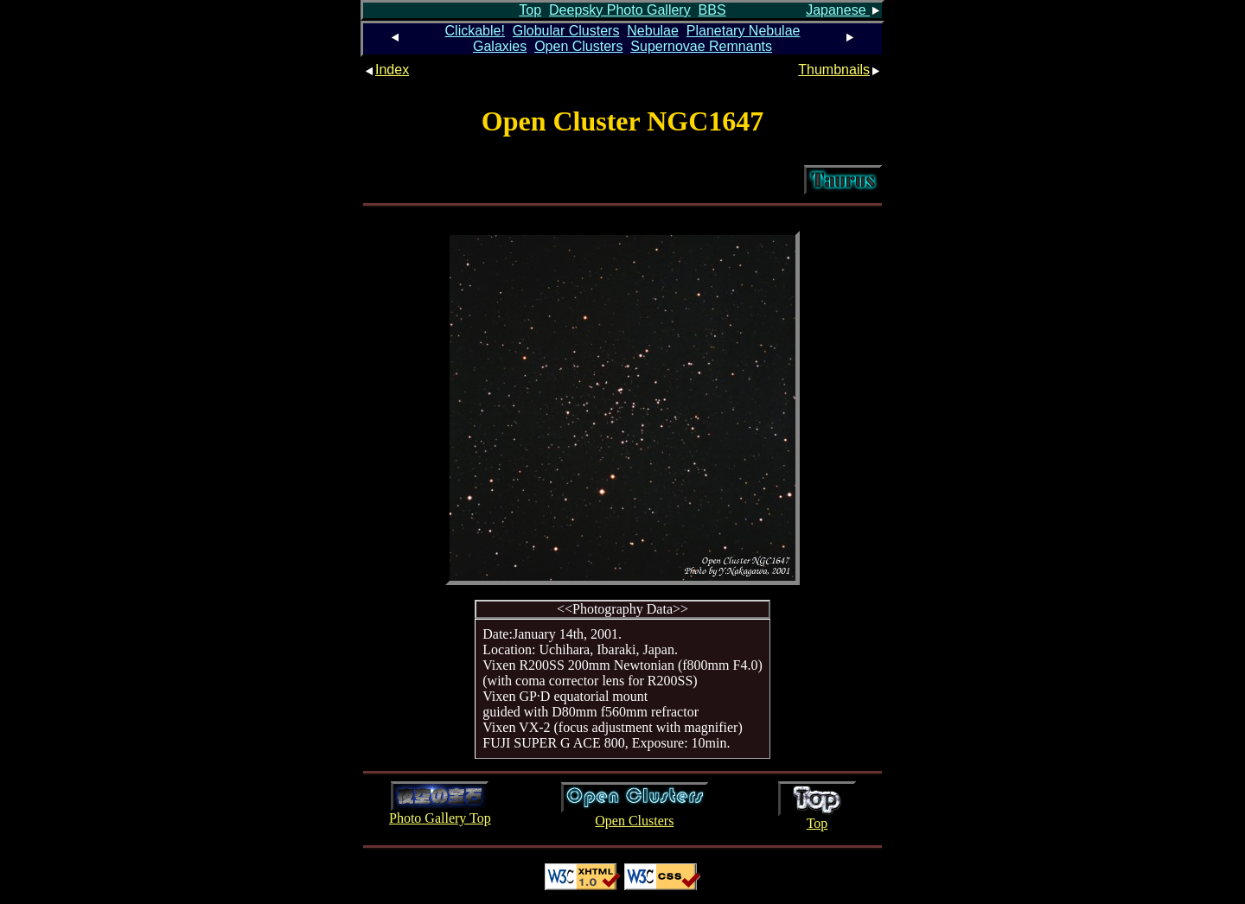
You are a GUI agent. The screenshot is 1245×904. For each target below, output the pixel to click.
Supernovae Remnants (701, 46)
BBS (712, 10)
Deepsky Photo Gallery (620, 10)
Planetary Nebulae (743, 30)
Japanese (844, 10)
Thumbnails (840, 69)
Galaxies (500, 46)
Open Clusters (578, 46)
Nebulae (653, 30)
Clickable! (475, 30)
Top (530, 10)
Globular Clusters (566, 30)
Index (386, 69)
